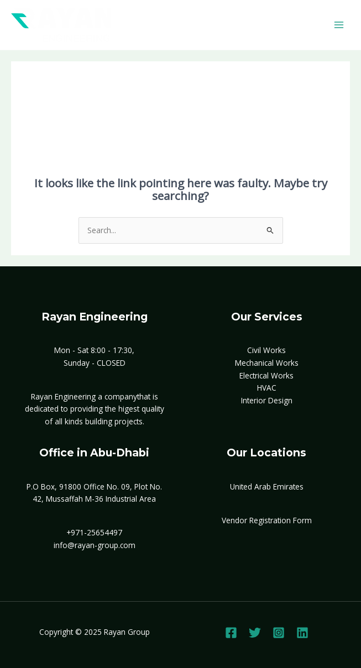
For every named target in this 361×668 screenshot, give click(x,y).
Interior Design (266, 400)
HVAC (266, 387)
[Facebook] (231, 633)
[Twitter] (255, 633)
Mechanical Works (267, 362)
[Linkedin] (302, 633)
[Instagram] (279, 633)
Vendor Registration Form (267, 520)
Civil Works (266, 350)
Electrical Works (266, 375)
